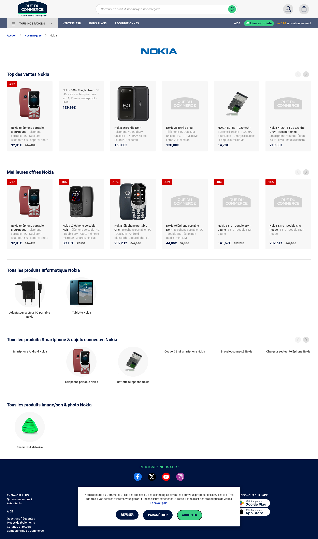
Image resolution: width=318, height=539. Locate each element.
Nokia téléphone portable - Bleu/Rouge (28, 129)
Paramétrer (157, 515)
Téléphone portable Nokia (81, 382)
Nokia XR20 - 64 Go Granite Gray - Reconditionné (287, 129)
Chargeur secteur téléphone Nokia (288, 351)
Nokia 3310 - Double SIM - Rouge (286, 227)
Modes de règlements (21, 522)
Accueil (11, 35)
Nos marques (33, 35)
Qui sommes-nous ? (19, 499)
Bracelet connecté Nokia (236, 351)
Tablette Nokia (81, 312)
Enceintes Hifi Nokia (30, 447)
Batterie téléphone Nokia (133, 382)
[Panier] (304, 9)
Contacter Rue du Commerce (25, 530)
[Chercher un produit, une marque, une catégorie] (166, 9)
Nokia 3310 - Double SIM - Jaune (234, 227)
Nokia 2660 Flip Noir (127, 127)
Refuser (123, 515)
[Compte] (288, 9)
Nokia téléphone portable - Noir (80, 227)
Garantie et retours (19, 526)
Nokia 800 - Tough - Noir (78, 90)
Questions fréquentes (21, 518)
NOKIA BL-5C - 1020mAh (233, 127)
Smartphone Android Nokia (29, 351)
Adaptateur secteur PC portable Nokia (29, 314)
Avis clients (14, 503)
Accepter (193, 515)
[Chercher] (232, 9)
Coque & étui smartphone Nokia (184, 351)
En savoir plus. (159, 503)
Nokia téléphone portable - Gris (131, 227)
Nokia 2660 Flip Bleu (179, 127)
